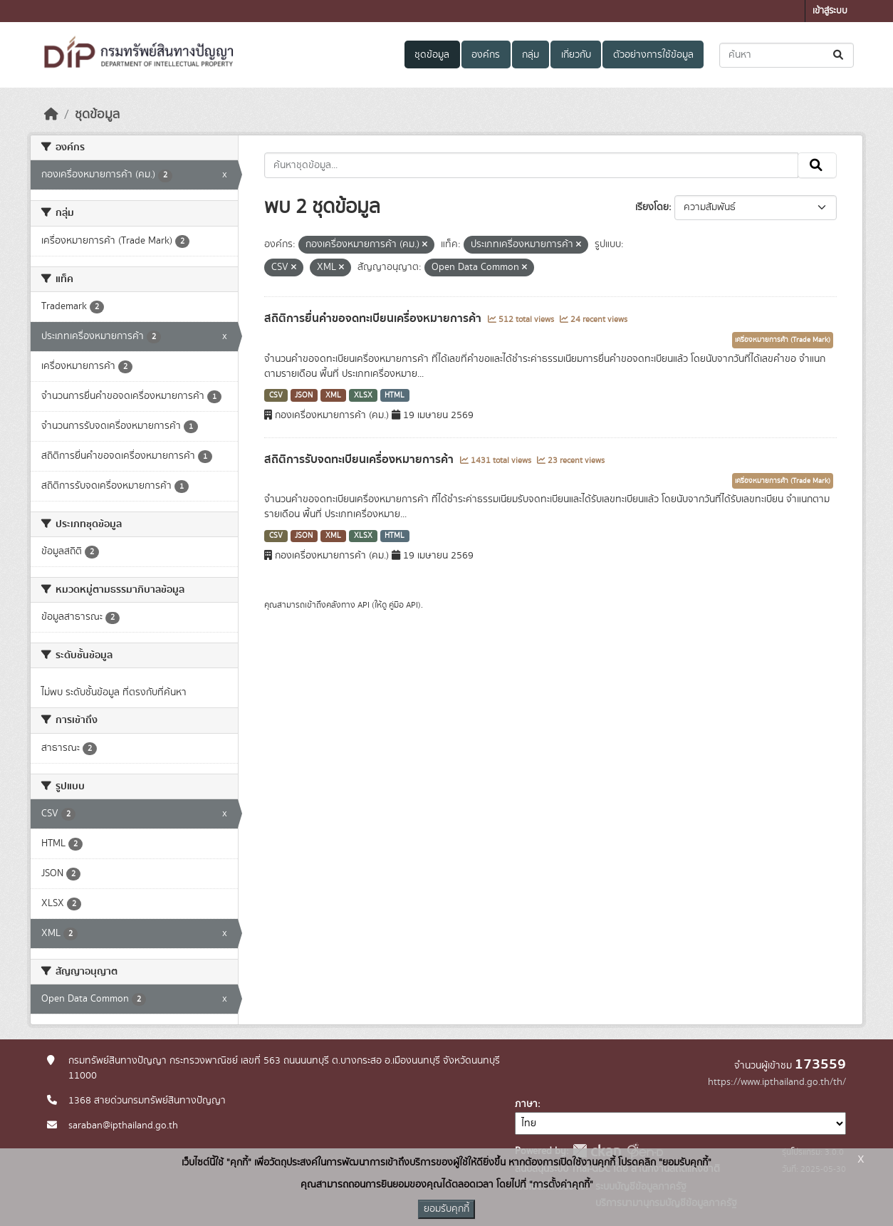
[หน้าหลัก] (51, 114)
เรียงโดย (652, 207)
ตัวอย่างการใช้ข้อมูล (653, 55)
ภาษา (526, 1104)
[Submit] (839, 55)
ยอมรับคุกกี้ (446, 1209)
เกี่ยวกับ (576, 55)
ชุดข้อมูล (431, 55)
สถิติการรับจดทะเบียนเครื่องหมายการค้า (360, 459)
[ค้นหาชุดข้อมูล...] (786, 55)
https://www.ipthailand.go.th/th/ (777, 1082)
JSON (304, 395)
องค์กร (485, 55)
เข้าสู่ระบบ (830, 11)
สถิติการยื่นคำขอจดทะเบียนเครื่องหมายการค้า (374, 318)
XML (333, 395)
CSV (276, 395)
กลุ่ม (530, 55)
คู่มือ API (403, 604)
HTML (394, 395)
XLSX (363, 395)
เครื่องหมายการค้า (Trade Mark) (782, 340)
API (363, 604)
